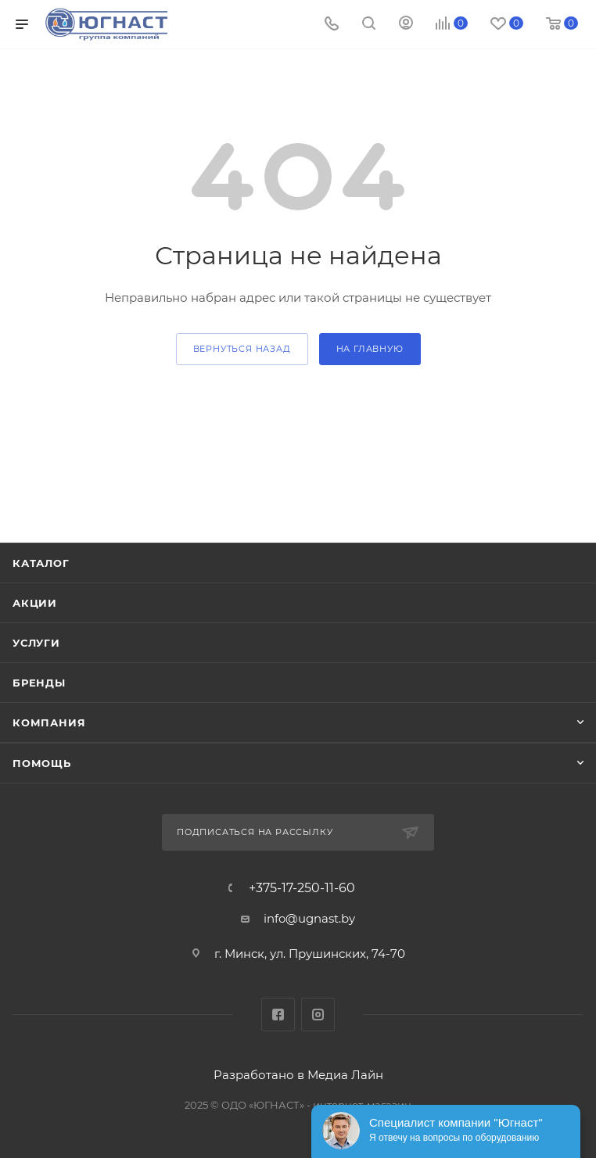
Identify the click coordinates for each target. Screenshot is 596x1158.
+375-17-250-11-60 (302, 888)
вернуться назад (242, 348)
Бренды (39, 682)
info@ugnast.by (309, 918)
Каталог (41, 563)
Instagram (318, 1014)
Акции (35, 603)
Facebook (278, 1014)
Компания (49, 722)
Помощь (42, 763)
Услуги (36, 642)
